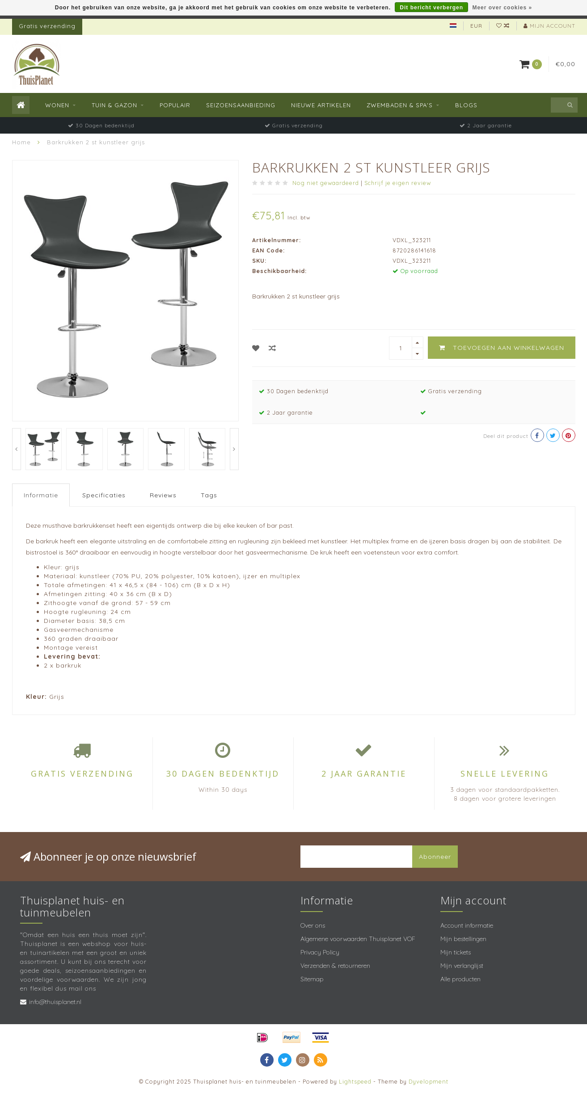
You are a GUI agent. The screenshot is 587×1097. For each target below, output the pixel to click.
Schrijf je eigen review (397, 182)
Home (21, 142)
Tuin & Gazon (114, 105)
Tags (209, 495)
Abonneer (435, 857)
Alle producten (460, 979)
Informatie (41, 495)
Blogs (466, 105)
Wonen (57, 105)
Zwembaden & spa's (400, 105)
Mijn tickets (455, 952)
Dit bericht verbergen (431, 7)
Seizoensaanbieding (240, 105)
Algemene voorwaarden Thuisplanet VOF (357, 939)
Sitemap (312, 979)
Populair (175, 105)
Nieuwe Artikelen (321, 105)
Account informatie (466, 925)
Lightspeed (355, 1081)
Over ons (312, 925)
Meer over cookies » (502, 7)
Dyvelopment (428, 1081)
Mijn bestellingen (463, 939)
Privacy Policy (319, 952)
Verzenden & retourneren (335, 966)
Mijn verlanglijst (461, 966)
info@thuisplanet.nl (55, 1002)
